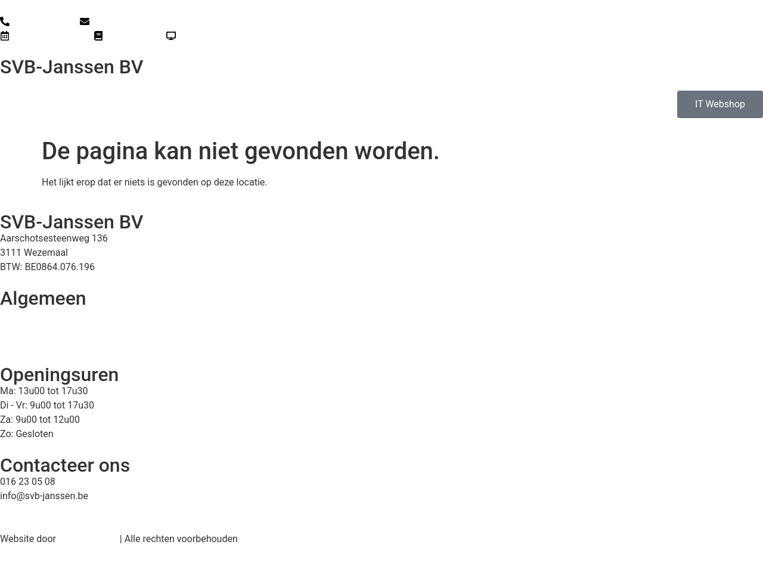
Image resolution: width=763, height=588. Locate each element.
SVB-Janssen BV (71, 66)
